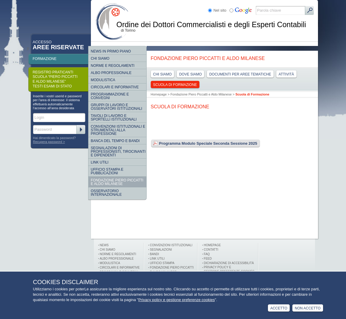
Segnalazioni (161, 249)
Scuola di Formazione (175, 85)
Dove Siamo (190, 74)
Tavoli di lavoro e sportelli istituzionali (114, 117)
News (104, 245)
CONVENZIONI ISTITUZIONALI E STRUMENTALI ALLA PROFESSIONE (118, 130)
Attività (286, 74)
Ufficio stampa (162, 263)
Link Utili (99, 162)
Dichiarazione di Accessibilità (229, 263)
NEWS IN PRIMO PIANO (111, 51)
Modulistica (103, 80)
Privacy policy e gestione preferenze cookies (176, 300)
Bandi (154, 254)
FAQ (207, 254)
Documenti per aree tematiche (240, 74)
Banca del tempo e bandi (115, 141)
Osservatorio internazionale (106, 193)
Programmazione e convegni (110, 96)
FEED (208, 258)
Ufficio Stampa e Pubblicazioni (107, 171)
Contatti (211, 249)
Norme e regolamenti (113, 66)
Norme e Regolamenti (118, 254)
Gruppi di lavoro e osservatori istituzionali (116, 107)
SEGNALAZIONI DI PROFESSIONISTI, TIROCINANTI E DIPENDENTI (118, 151)
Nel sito (219, 10)
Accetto (278, 308)
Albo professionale (117, 258)
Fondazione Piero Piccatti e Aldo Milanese (117, 182)
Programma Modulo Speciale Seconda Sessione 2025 (204, 143)
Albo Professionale (111, 73)
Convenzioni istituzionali (171, 245)
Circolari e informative (115, 87)
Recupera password (47, 142)
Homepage (159, 94)
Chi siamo (100, 58)
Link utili (157, 258)
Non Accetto (307, 308)
